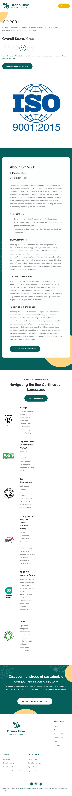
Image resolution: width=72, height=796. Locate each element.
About (56, 730)
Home (56, 726)
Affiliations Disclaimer (43, 788)
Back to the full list (36, 398)
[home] (16, 6)
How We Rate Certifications (25, 350)
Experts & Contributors (36, 771)
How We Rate (58, 738)
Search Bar (7, 759)
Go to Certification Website (17, 66)
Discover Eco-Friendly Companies (34, 701)
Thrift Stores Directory (10, 767)
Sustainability (58, 734)
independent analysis (9, 58)
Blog (55, 741)
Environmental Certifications (13, 771)
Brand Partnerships (34, 763)
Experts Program (33, 767)
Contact (57, 745)
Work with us (32, 759)
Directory (64, 6)
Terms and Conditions (27, 788)
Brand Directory (8, 763)
